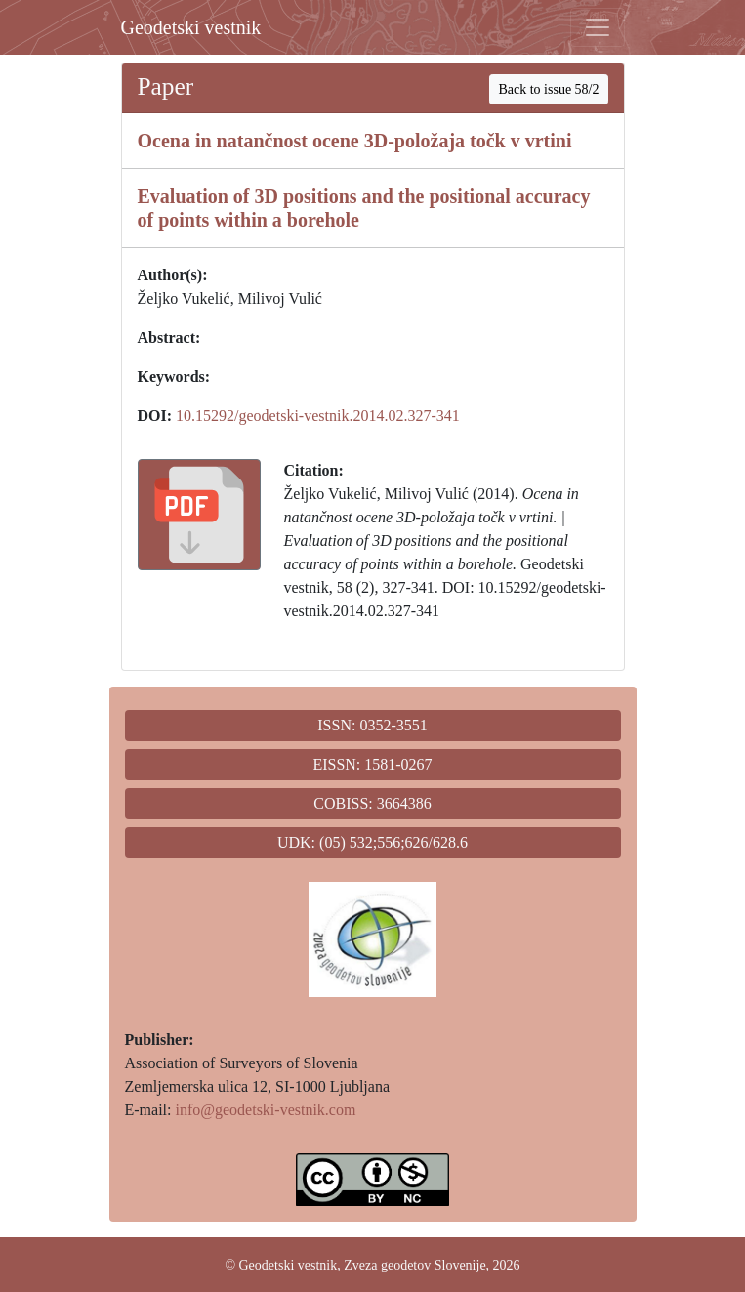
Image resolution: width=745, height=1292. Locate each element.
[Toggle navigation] (597, 27)
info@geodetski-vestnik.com (265, 1110)
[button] (199, 514)
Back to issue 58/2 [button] (548, 89)
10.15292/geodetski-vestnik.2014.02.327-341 (318, 415)
